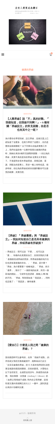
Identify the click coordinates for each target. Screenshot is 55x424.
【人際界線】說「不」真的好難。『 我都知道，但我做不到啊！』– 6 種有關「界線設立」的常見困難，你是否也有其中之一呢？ (27, 124)
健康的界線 (27, 114)
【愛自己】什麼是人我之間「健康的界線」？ (27, 346)
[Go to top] (27, 420)
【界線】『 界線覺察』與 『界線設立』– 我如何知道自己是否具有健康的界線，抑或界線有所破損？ (27, 239)
